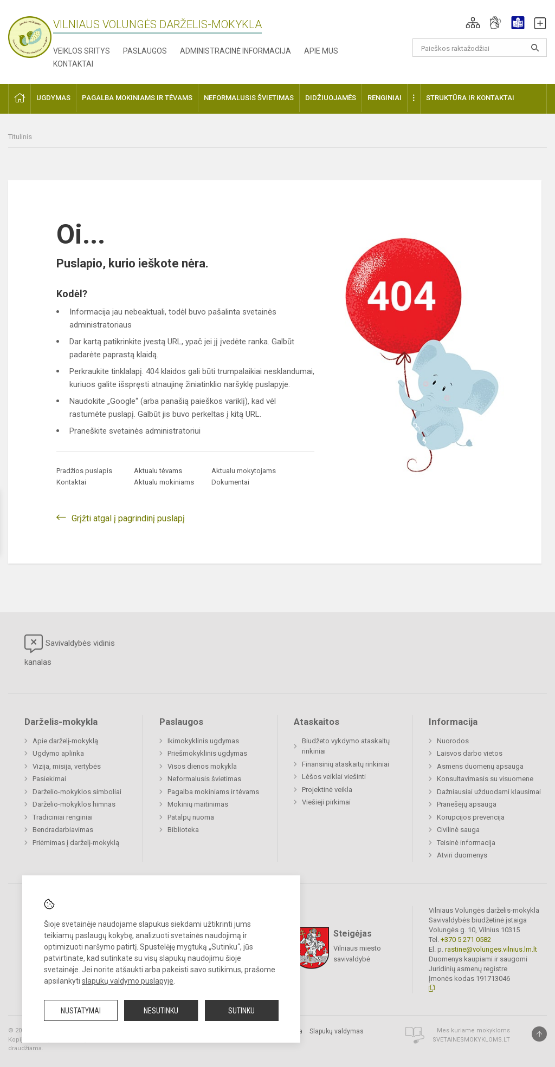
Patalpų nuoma (190, 817)
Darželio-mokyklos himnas (74, 804)
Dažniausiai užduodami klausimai (489, 792)
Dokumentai (230, 482)
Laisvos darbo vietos (469, 753)
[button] (473, 22)
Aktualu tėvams (158, 471)
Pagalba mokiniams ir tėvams (213, 792)
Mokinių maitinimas (197, 804)
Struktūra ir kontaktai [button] (470, 98)
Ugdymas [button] (53, 98)
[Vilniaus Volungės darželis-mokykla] (29, 34)
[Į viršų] (539, 1034)
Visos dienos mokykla (202, 766)
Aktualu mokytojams (243, 471)
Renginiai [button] (384, 98)
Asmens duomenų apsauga (480, 766)
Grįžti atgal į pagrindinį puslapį (128, 518)
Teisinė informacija (466, 843)
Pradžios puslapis (84, 471)
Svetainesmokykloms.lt (471, 1039)
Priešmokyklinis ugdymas (207, 753)
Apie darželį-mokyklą (65, 741)
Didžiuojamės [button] (330, 98)
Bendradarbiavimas (63, 830)
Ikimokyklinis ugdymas (203, 741)
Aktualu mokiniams (164, 482)
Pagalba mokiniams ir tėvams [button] (137, 98)
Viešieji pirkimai (326, 802)
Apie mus (321, 51)
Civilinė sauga (458, 830)
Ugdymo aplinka (58, 753)
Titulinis (20, 137)
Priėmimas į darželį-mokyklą (76, 843)
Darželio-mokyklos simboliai (77, 792)
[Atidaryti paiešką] (535, 47)
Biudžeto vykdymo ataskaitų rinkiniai (346, 746)
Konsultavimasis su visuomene (485, 779)
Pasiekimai (49, 779)
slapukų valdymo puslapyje (127, 981)
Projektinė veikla (327, 789)
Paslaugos (145, 51)
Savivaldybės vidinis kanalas (69, 650)
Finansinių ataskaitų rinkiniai (345, 764)
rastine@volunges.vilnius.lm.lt (491, 949)
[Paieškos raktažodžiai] (479, 47)
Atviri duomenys (462, 855)
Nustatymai (81, 1010)
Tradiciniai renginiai (63, 817)
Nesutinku (161, 1010)
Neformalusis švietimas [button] (249, 98)
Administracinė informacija (235, 51)
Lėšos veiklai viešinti (334, 777)
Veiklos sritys (81, 51)
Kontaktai (73, 64)
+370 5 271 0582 (466, 939)
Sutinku (241, 1010)
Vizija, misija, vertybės (67, 766)
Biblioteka (183, 830)
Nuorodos (453, 741)
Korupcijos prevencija (471, 817)
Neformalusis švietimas (204, 779)
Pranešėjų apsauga (466, 804)
